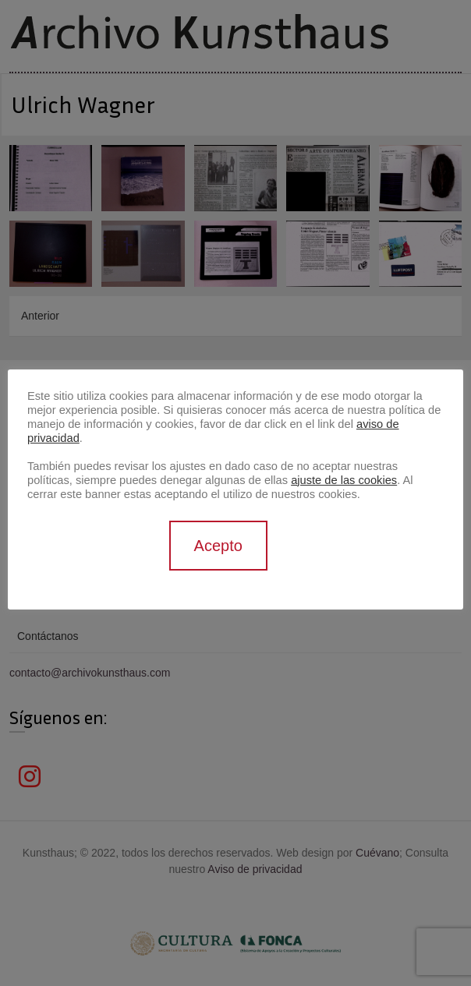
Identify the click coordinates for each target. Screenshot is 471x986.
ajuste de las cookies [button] (344, 480)
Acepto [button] (218, 545)
